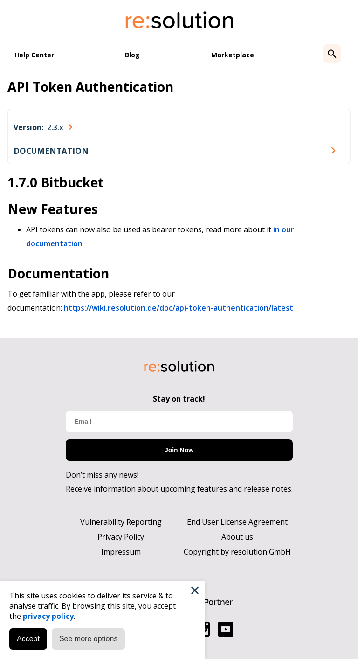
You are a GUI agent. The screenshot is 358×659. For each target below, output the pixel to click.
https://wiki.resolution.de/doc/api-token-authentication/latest (178, 308)
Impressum (121, 552)
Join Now (179, 450)
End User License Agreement (237, 522)
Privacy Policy (120, 537)
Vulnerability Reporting (121, 522)
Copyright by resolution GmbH (237, 552)
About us (237, 537)
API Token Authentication (90, 87)
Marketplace (232, 54)
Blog (132, 54)
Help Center (34, 54)
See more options (88, 639)
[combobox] (43, 127)
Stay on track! (179, 399)
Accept (28, 639)
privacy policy (48, 616)
